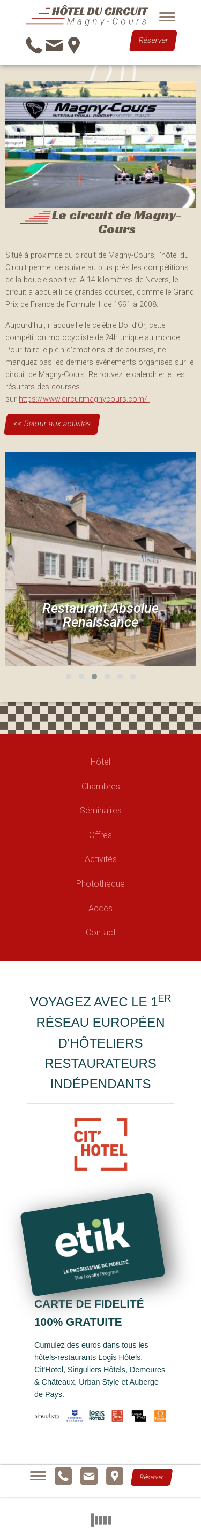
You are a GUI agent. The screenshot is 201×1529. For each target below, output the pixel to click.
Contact (101, 932)
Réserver (153, 40)
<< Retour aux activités (52, 423)
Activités (101, 859)
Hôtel (100, 762)
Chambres (100, 786)
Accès (100, 908)
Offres (100, 835)
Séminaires (101, 810)
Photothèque (100, 884)
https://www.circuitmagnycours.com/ (84, 399)
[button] (68, 676)
